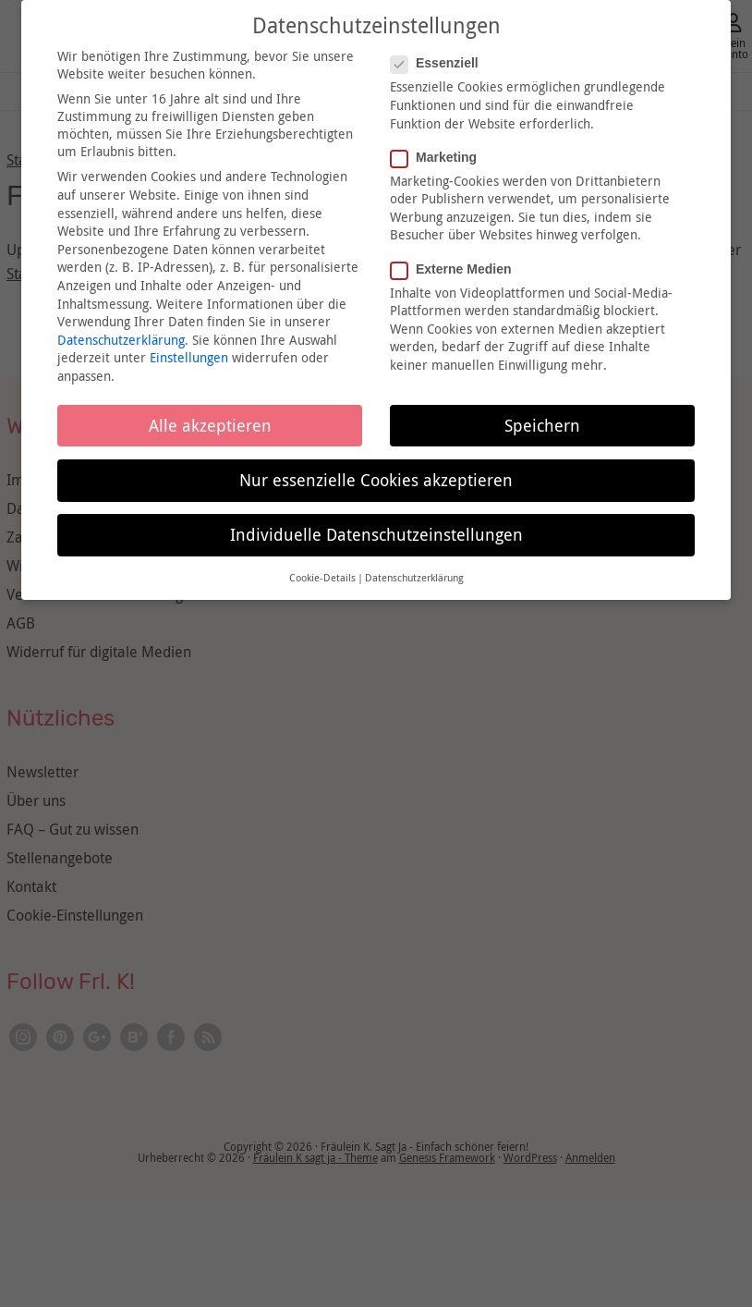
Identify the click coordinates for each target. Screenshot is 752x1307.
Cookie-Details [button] (322, 577)
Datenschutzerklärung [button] (414, 577)
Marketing (439, 157)
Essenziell (440, 62)
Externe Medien (456, 269)
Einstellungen (189, 357)
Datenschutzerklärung (121, 339)
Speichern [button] (542, 425)
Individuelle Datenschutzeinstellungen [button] (376, 534)
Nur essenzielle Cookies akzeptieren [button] (376, 480)
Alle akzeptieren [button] (210, 425)
